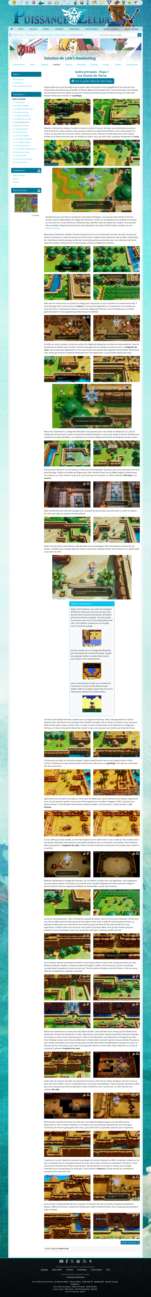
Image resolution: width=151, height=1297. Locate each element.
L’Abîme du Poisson (130, 1243)
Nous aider (57, 1269)
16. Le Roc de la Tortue (21, 152)
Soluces (33, 29)
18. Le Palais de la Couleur (22, 159)
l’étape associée (52, 228)
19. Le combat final (20, 162)
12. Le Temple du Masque (22, 139)
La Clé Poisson (18, 83)
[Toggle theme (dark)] (12, 29)
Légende (44, 64)
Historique (82, 1269)
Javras (82, 1291)
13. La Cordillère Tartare (22, 142)
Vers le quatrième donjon (22, 86)
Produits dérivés (111, 29)
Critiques (94, 64)
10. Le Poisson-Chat (20, 132)
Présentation (19, 64)
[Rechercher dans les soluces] (118, 35)
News (21, 29)
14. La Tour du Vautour (21, 145)
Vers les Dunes (18, 79)
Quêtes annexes (19, 175)
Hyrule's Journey (111, 1282)
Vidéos (46, 29)
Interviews (74, 29)
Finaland (93, 1289)
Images (106, 64)
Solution (56, 64)
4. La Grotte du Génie (21, 112)
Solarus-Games (75, 1282)
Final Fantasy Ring (82, 1289)
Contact (69, 1269)
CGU (108, 1269)
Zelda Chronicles (78, 1287)
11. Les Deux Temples (21, 135)
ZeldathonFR (99, 1282)
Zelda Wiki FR (87, 1282)
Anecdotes (81, 64)
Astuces (68, 64)
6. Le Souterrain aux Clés (22, 119)
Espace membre (131, 29)
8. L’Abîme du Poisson (21, 125)
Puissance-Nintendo (75, 1277)
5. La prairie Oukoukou (21, 116)
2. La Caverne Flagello (21, 105)
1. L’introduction (19, 102)
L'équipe (44, 1269)
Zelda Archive (91, 1287)
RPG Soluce (69, 1289)
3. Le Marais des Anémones (23, 109)
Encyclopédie (91, 29)
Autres (15, 179)
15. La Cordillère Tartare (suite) (24, 149)
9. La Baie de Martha (20, 129)
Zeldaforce (75, 1284)
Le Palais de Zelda (61, 1282)
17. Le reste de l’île (20, 155)
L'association (96, 1269)
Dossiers (59, 29)
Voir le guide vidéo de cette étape (92, 81)
